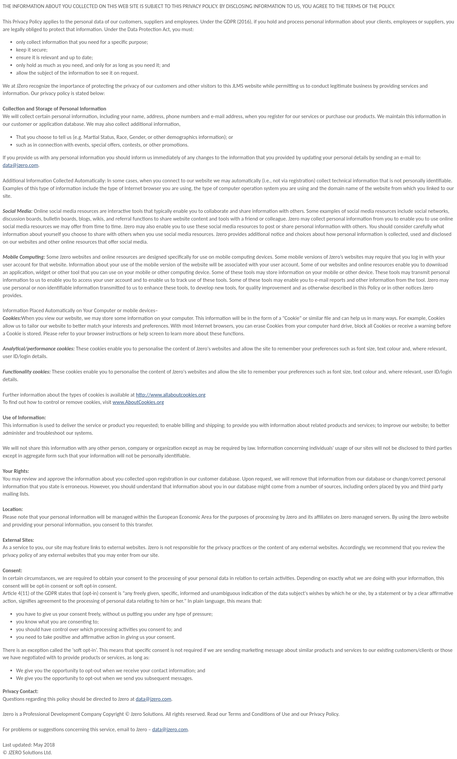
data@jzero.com (20, 165)
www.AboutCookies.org (138, 402)
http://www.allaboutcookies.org (171, 395)
